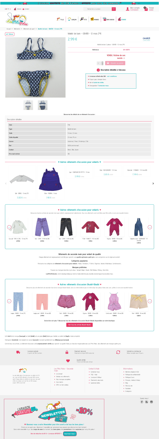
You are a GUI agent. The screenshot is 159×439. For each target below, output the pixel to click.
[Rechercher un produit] (97, 9)
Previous (9, 227)
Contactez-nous (103, 86)
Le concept (59, 365)
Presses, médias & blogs (132, 372)
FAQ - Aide (94, 366)
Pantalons (85, 264)
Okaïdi (87, 270)
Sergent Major (81, 270)
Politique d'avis (129, 369)
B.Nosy (100, 270)
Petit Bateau (93, 270)
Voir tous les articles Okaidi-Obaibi (79, 325)
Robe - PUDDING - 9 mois (50, 193)
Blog (126, 374)
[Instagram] (151, 393)
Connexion (134, 10)
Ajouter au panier (115, 63)
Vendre (19, 9)
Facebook (128, 380)
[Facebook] (142, 393)
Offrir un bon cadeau (62, 376)
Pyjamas (97, 264)
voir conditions (112, 76)
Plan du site (128, 377)
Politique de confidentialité (132, 366)
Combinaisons (117, 264)
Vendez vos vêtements (62, 368)
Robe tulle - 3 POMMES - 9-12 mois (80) (137, 170)
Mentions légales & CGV (132, 363)
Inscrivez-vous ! (69, 425)
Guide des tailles (98, 82)
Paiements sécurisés (97, 372)
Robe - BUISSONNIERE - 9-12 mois (108, 170)
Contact (26, 9)
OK (114, 9)
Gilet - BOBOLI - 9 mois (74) (21, 193)
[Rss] (146, 393)
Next (150, 227)
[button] (9, 34)
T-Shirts (91, 264)
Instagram (128, 383)
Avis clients (59, 373)
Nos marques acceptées (63, 371)
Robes (80, 264)
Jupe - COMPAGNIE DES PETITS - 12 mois (79, 172)
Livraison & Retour (96, 369)
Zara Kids (105, 270)
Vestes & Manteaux (106, 264)
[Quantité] (99, 63)
